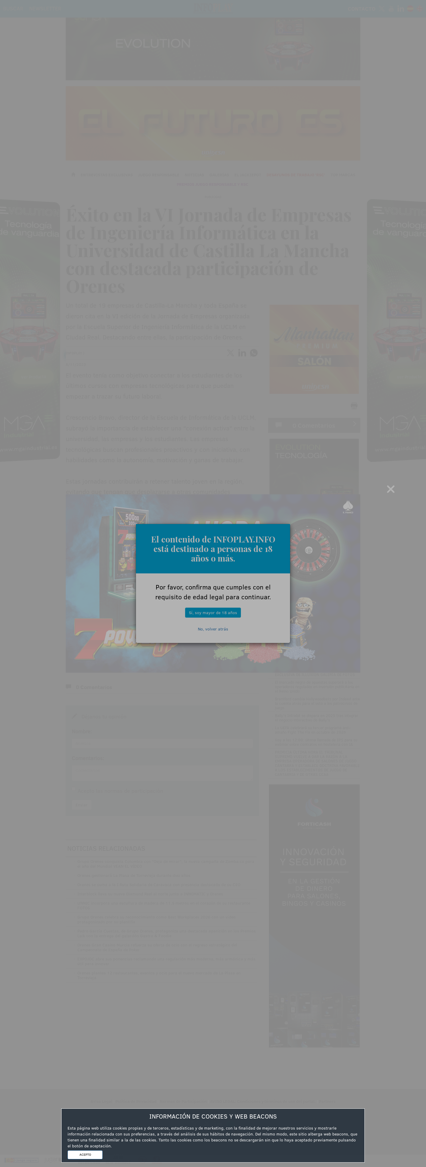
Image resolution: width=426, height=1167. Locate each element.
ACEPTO (85, 1154)
